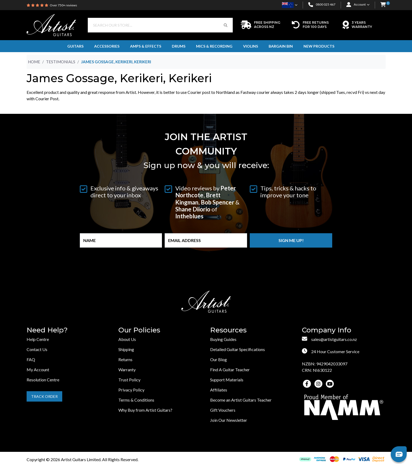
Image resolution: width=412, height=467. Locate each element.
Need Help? (47, 330)
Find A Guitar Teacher (230, 369)
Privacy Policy (131, 389)
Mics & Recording (214, 46)
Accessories (106, 46)
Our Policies (139, 330)
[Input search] (153, 25)
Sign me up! (291, 240)
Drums (178, 46)
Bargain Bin (281, 46)
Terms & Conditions (136, 399)
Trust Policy (129, 379)
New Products (318, 46)
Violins (250, 46)
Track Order (44, 396)
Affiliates (218, 389)
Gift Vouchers (222, 409)
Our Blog (218, 359)
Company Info (326, 330)
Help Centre (38, 339)
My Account (38, 369)
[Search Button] (225, 25)
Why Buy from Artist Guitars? (145, 409)
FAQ (31, 359)
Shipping (126, 349)
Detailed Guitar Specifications (237, 349)
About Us (127, 339)
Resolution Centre (43, 379)
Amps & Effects (145, 46)
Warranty (127, 369)
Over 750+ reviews (63, 5)
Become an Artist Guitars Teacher (241, 399)
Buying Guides (223, 339)
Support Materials (226, 379)
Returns (125, 359)
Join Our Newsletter (228, 420)
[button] (383, 5)
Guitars (75, 46)
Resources (228, 330)
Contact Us (37, 349)
